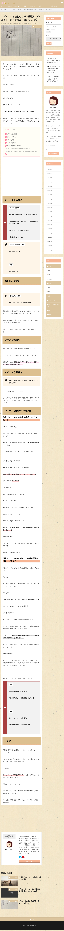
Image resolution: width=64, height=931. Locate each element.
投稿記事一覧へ (53, 151)
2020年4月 (49, 249)
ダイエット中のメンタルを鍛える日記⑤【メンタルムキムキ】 (29, 890)
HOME (4, 9)
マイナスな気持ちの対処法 (13, 146)
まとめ (8, 154)
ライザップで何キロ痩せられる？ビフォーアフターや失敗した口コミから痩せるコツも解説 (53, 76)
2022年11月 (50, 167)
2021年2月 (49, 219)
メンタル (50, 279)
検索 (48, 41)
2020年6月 (49, 241)
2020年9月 (49, 232)
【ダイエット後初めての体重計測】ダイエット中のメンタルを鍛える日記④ (35, 9)
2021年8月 (49, 193)
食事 (49, 270)
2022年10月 (50, 171)
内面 (49, 292)
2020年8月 (49, 236)
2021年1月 (49, 223)
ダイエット (4, 6)
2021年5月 (49, 206)
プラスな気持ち (10, 140)
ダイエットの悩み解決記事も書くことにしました (29, 902)
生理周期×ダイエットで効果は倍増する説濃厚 (30, 879)
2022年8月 (49, 180)
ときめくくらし (37, 926)
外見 (49, 287)
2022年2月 (49, 184)
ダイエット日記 (23, 6)
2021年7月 (49, 197)
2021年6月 (49, 201)
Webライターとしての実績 (36, 6)
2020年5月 (49, 245)
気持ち (48, 29)
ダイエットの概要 (11, 134)
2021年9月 (49, 188)
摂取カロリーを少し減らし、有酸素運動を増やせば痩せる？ (23, 151)
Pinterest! (48, 147)
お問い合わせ (57, 6)
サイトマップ (48, 6)
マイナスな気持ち (11, 143)
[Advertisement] (21, 176)
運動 (49, 274)
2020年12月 (50, 228)
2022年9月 (49, 175)
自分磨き (11, 6)
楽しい (52, 29)
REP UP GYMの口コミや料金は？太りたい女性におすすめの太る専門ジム (53, 58)
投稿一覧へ (28, 862)
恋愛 (16, 6)
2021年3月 (49, 215)
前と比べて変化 (10, 137)
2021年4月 (49, 210)
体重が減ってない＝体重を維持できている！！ (19, 148)
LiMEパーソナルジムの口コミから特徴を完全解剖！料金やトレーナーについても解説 (53, 67)
